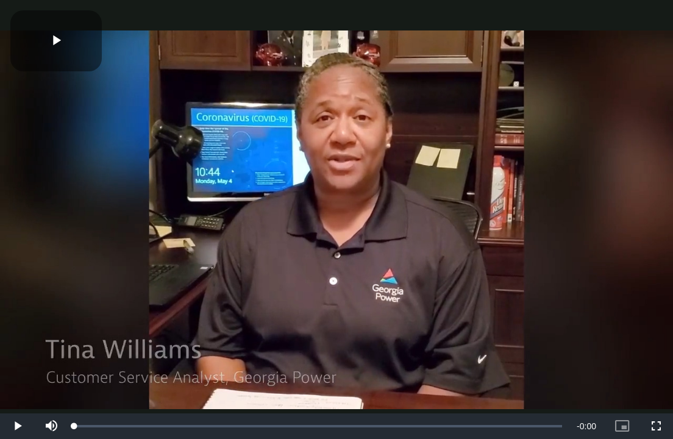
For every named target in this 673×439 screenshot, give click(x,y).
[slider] (318, 426)
